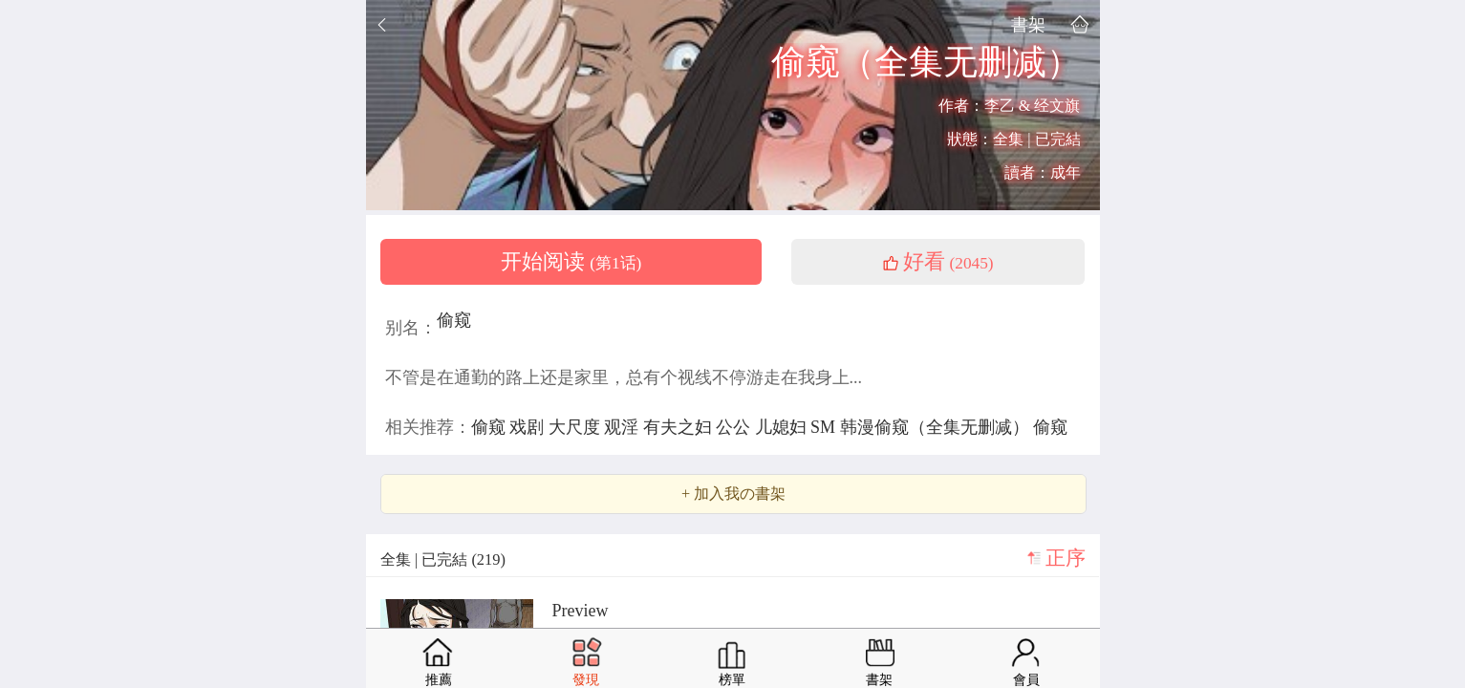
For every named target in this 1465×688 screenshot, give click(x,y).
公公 (735, 427)
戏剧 (529, 427)
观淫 (623, 427)
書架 (1028, 24)
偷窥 (454, 320)
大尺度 (577, 427)
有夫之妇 (680, 427)
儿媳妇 (783, 427)
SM (825, 427)
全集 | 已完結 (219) (443, 559)
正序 (1065, 558)
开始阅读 (571, 261)
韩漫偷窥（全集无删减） (937, 427)
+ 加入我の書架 (733, 494)
